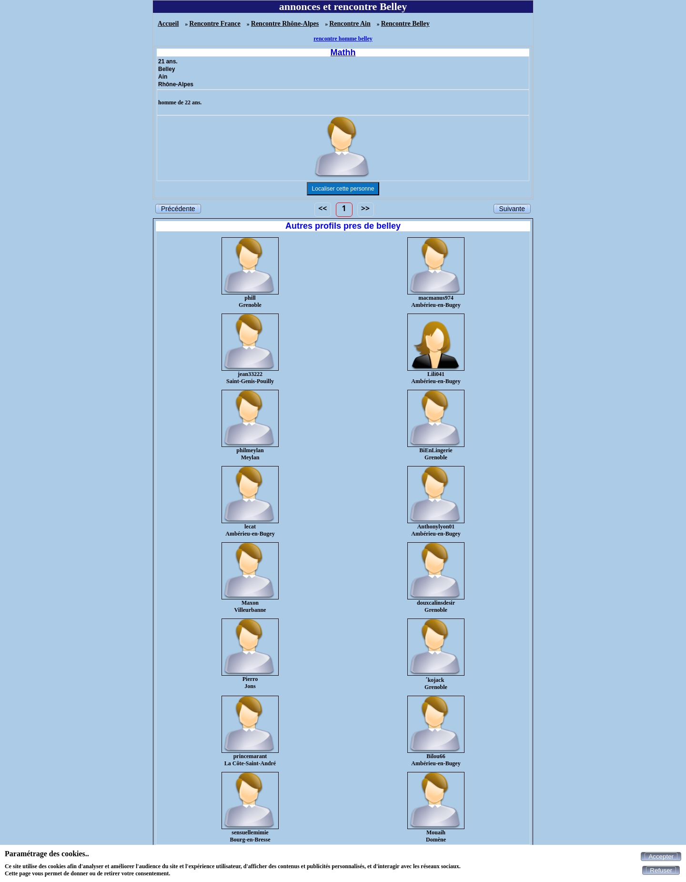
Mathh (343, 52)
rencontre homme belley (343, 38)
